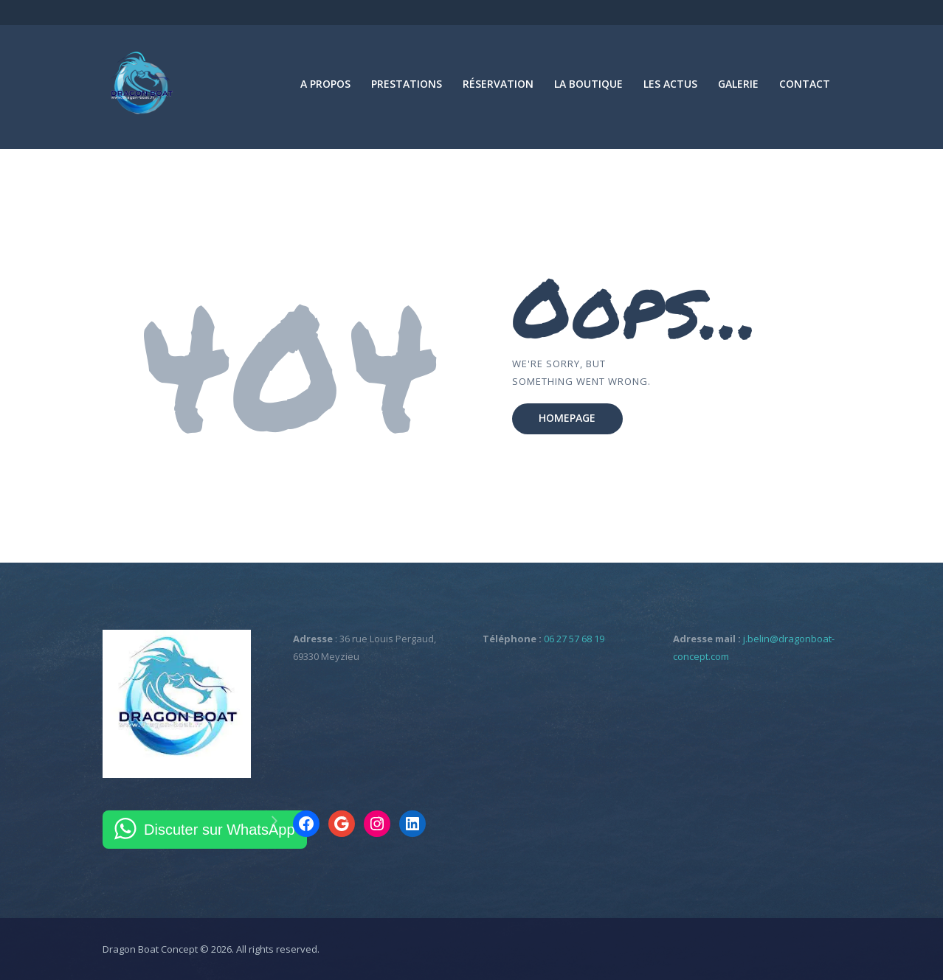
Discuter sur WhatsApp (219, 829)
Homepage (567, 418)
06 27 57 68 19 (574, 638)
